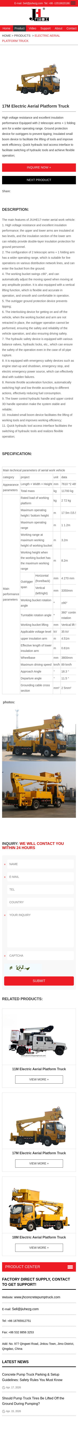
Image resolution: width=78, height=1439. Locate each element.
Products (22, 35)
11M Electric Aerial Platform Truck (39, 1069)
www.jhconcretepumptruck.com (37, 1297)
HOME (6, 35)
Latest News (15, 1362)
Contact (72, 28)
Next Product (39, 180)
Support (45, 28)
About (58, 28)
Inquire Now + (39, 167)
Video (32, 28)
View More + (39, 1079)
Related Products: (22, 999)
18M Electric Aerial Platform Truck (39, 1237)
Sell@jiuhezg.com (33, 3)
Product (20, 28)
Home (6, 28)
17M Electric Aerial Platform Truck (39, 1153)
